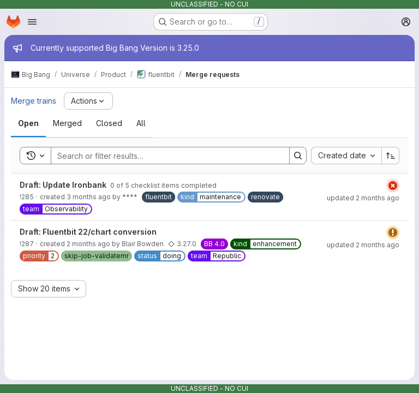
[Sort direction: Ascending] (390, 155)
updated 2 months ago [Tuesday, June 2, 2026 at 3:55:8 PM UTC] (363, 245)
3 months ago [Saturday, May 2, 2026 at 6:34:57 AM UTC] (89, 197)
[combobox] (346, 155)
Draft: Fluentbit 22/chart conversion (88, 231)
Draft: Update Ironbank (64, 184)
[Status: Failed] (392, 185)
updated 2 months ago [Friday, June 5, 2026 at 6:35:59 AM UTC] (363, 198)
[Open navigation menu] (32, 22)
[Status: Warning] (392, 232)
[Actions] (88, 101)
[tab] (28, 123)
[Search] (164, 155)
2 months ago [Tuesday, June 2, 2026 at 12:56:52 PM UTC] (88, 244)
